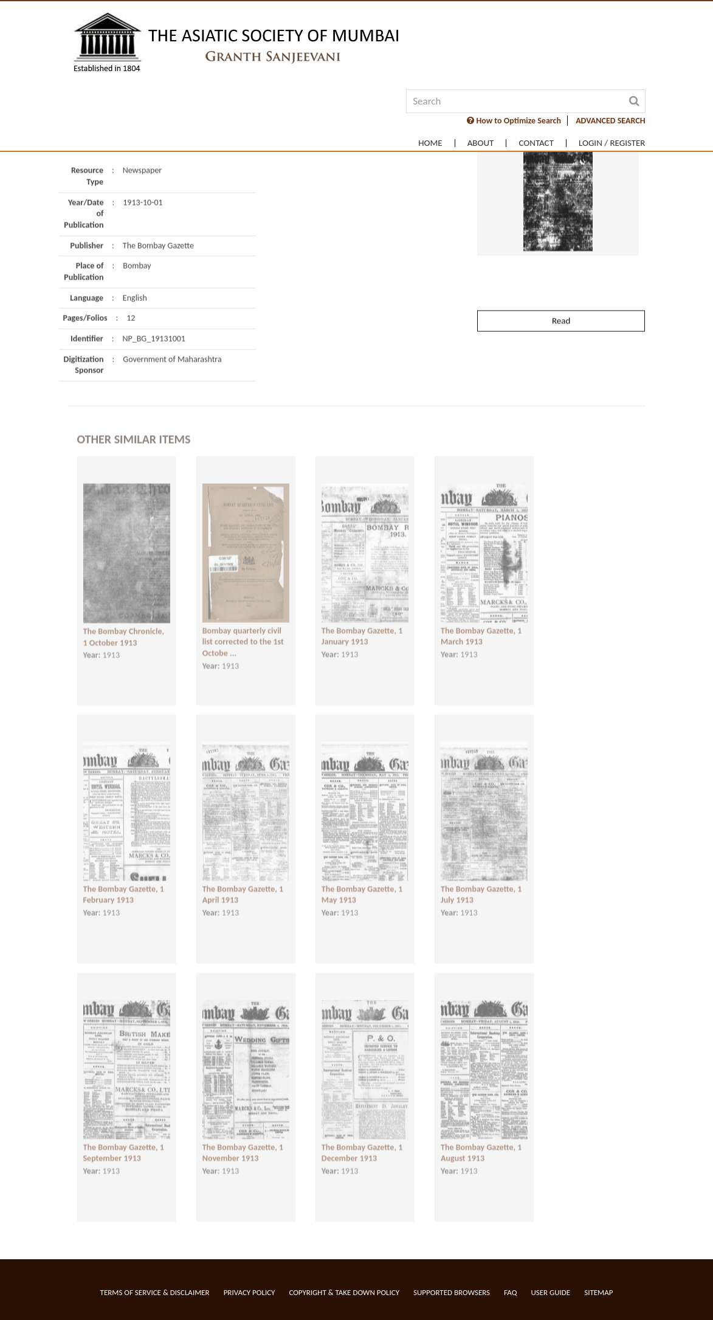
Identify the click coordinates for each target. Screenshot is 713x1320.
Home (430, 143)
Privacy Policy (249, 1292)
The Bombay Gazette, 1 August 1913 (481, 1144)
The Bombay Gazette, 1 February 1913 (123, 885)
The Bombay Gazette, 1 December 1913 (362, 1144)
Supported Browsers (451, 1292)
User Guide (550, 1292)
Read (561, 295)
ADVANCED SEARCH (610, 120)
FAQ (510, 1292)
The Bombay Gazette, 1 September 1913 (123, 1144)
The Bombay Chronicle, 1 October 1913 (124, 628)
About (480, 143)
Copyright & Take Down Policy (344, 1292)
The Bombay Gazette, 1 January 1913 (362, 627)
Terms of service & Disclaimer (155, 1292)
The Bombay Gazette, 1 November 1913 (242, 1144)
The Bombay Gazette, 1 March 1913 (481, 627)
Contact (536, 143)
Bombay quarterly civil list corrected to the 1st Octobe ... (243, 632)
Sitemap (598, 1292)
